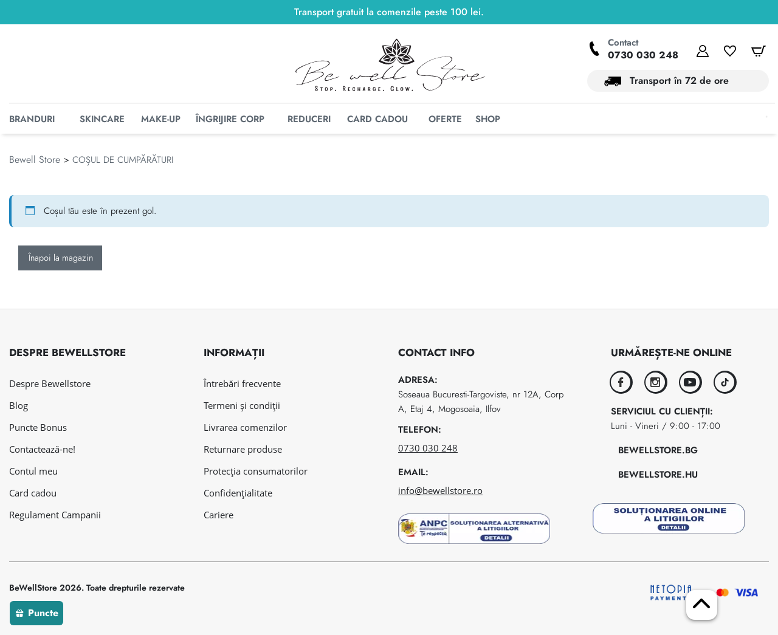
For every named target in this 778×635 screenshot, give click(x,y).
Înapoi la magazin (61, 276)
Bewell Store (34, 178)
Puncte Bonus (38, 427)
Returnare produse (243, 449)
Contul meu (33, 471)
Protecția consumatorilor (256, 471)
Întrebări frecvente (242, 383)
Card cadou (33, 493)
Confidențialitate (238, 493)
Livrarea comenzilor (245, 427)
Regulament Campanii (55, 515)
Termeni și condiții (242, 405)
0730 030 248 (643, 55)
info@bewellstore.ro (440, 490)
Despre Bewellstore (50, 383)
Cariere (218, 515)
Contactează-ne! (42, 449)
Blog (18, 405)
